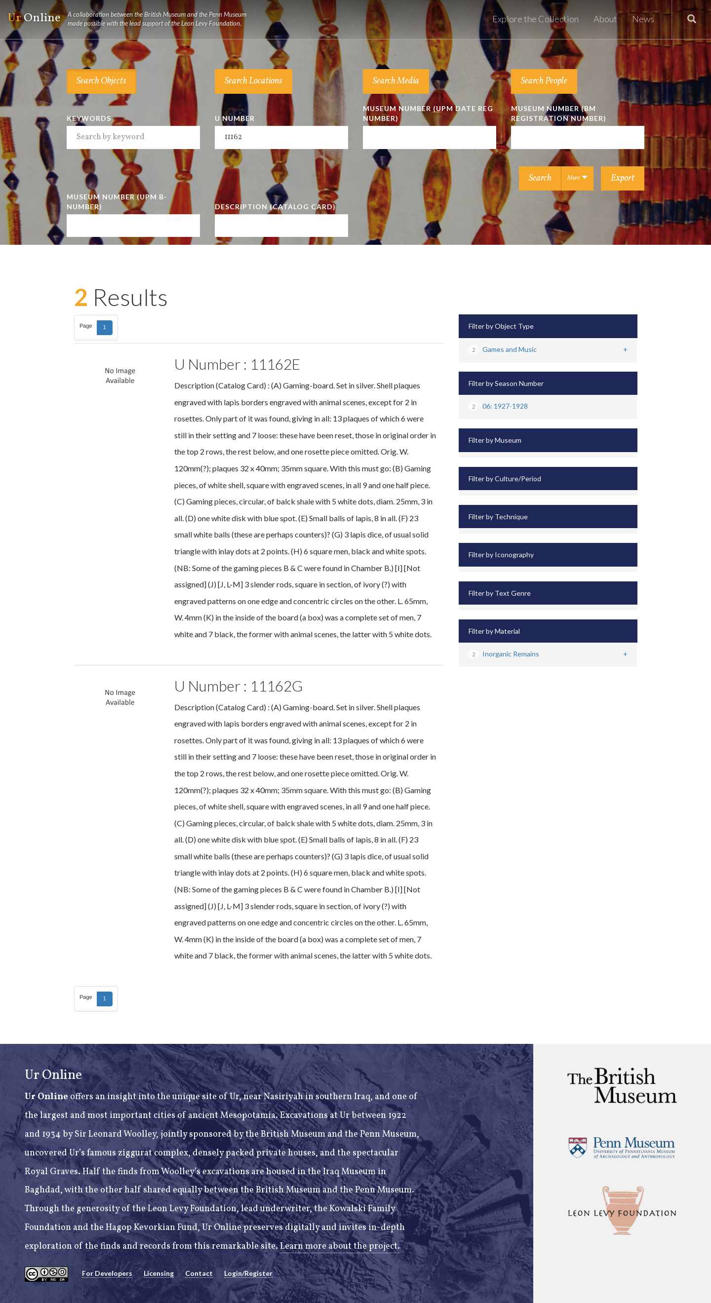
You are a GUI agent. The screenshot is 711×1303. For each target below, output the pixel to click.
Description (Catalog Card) (275, 206)
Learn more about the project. (340, 1246)
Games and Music (503, 349)
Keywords (89, 118)
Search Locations (253, 81)
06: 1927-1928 (498, 406)
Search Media (396, 81)
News (643, 18)
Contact (199, 1273)
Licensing (159, 1273)
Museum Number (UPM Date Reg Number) (428, 113)
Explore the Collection (535, 18)
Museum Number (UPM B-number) (117, 201)
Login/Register (248, 1273)
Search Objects (101, 81)
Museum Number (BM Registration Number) (558, 113)
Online (131, 19)
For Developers (107, 1273)
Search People (544, 81)
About (605, 18)
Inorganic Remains (504, 654)
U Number (235, 118)
